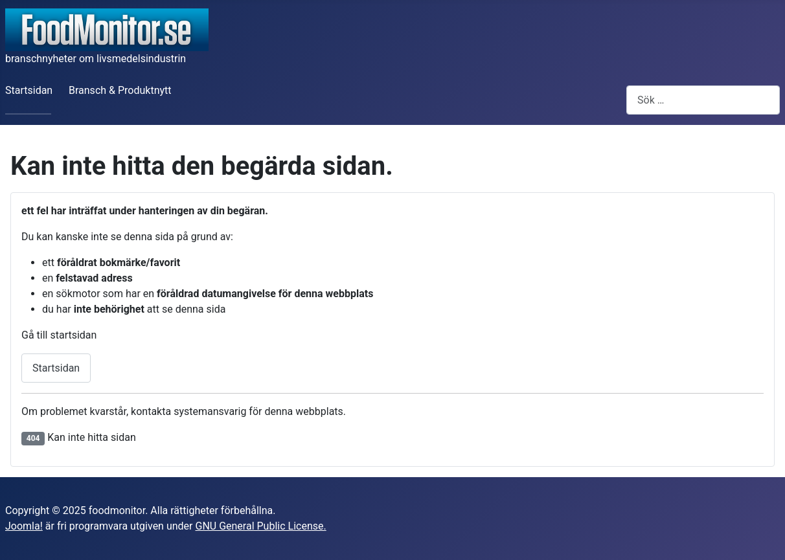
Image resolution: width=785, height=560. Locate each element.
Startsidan (28, 90)
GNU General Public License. (260, 526)
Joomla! (24, 526)
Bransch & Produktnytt (120, 90)
